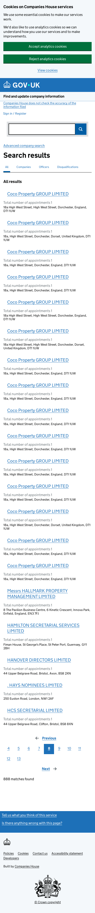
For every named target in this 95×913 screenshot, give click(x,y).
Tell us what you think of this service (29, 815)
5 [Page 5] (19, 748)
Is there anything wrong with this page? (32, 823)
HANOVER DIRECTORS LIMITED (39, 660)
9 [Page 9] (59, 748)
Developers (11, 858)
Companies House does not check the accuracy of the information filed (39, 105)
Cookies (23, 853)
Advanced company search (24, 145)
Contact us (40, 853)
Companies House (27, 866)
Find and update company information (33, 96)
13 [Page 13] (19, 758)
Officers (44, 167)
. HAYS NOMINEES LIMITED (34, 685)
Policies (8, 853)
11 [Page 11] (79, 748)
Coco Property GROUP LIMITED (38, 194)
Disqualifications (67, 167)
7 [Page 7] (39, 748)
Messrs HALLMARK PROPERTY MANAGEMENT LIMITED (37, 593)
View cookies (48, 70)
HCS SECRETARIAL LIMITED (35, 710)
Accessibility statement (67, 853)
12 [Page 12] (8, 758)
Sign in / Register (14, 113)
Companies (23, 167)
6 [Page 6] (29, 748)
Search (80, 129)
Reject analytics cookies (47, 59)
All (6, 167)
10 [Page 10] (69, 748)
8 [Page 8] (49, 748)
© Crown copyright (47, 902)
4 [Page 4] (8, 748)
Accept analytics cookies (48, 46)
